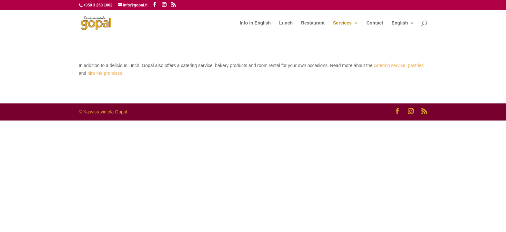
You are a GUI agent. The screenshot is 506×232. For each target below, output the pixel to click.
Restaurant (313, 23)
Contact (374, 23)
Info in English (255, 23)
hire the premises (104, 73)
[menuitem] (402, 28)
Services (342, 23)
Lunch (286, 23)
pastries (416, 65)
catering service (389, 65)
